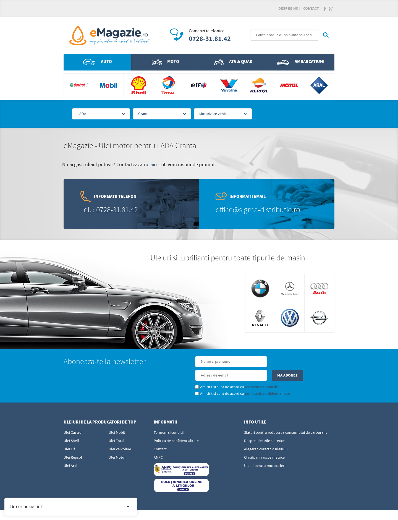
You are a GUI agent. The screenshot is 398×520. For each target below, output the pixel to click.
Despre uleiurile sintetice (264, 427)
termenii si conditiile (226, 373)
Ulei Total (116, 427)
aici (153, 165)
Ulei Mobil (117, 419)
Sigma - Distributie (319, 511)
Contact (311, 9)
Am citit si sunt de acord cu (201, 373)
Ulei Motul (117, 444)
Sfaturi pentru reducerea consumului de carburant (285, 419)
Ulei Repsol (73, 444)
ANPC (158, 444)
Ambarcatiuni (300, 62)
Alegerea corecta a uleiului (265, 435)
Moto (165, 62)
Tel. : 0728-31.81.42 (109, 210)
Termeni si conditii (169, 419)
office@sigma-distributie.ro (258, 210)
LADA (81, 114)
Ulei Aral (70, 452)
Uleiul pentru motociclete (265, 452)
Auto (97, 62)
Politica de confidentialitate (176, 427)
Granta (144, 114)
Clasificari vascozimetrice (264, 444)
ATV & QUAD (233, 62)
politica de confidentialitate (232, 380)
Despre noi (289, 9)
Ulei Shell (71, 427)
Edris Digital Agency (212, 511)
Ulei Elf (69, 435)
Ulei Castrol (73, 419)
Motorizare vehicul (214, 114)
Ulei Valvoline (120, 435)
